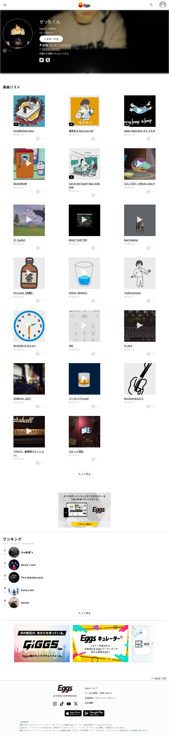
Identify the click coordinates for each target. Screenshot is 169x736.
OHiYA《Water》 (78, 293)
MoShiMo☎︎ (20, 183)
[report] (10, 50)
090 (71, 345)
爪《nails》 (19, 240)
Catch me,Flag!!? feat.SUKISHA (84, 185)
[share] (5, 50)
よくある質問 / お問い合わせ (98, 693)
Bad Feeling (131, 240)
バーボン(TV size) (79, 398)
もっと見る (84, 474)
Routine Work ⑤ (134, 398)
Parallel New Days (23, 130)
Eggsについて (91, 688)
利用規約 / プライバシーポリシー (100, 697)
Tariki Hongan (132, 293)
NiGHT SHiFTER (78, 240)
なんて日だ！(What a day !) (139, 183)
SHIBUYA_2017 (22, 398)
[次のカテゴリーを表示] (152, 644)
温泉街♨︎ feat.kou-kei (81, 130)
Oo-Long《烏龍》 (23, 293)
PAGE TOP (158, 678)
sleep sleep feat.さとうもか (139, 130)
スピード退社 (76, 451)
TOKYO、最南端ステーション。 (28, 453)
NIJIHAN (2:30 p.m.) (24, 345)
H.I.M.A (128, 345)
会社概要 (89, 702)
